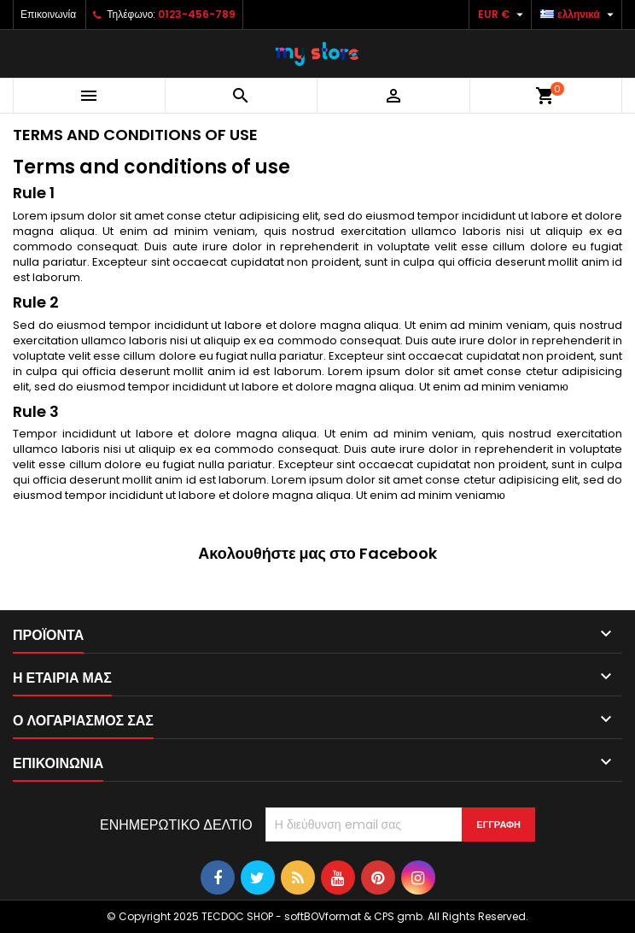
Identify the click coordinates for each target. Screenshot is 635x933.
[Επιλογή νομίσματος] (502, 14)
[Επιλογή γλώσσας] (579, 14)
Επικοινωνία (48, 14)
